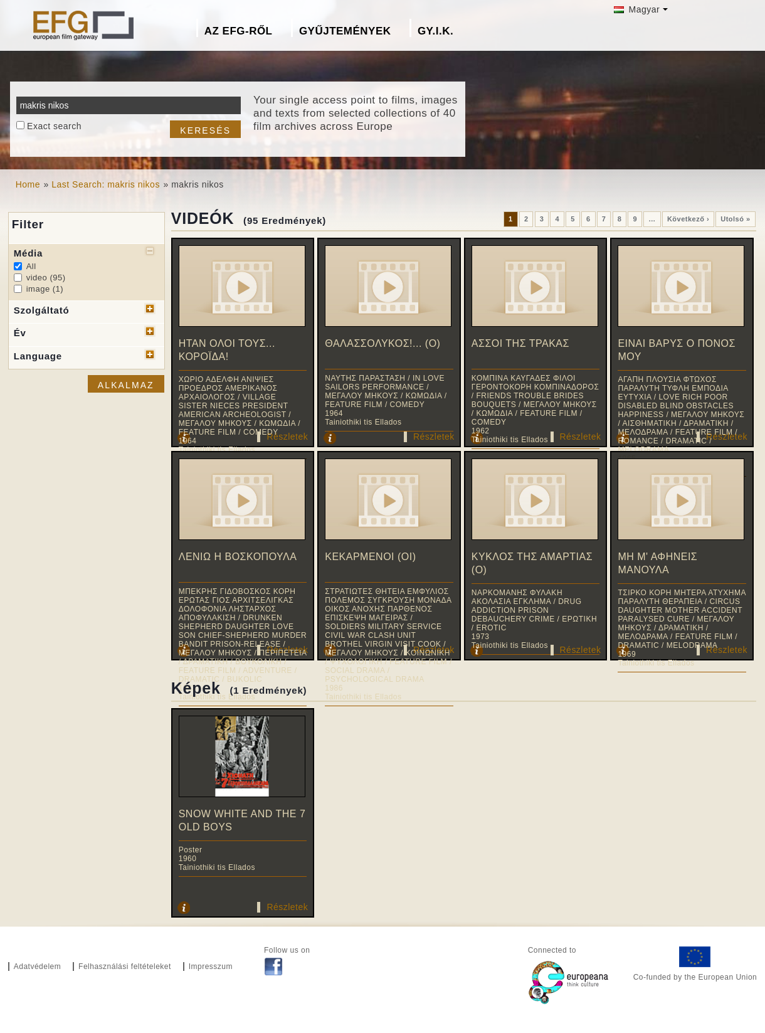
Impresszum (211, 966)
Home (28, 184)
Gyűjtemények (345, 31)
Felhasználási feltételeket (124, 966)
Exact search (54, 126)
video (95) (46, 277)
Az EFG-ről (238, 31)
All (31, 266)
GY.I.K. (435, 31)
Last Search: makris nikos (105, 184)
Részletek (287, 437)
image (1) (44, 289)
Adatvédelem (37, 966)
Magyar (637, 9)
